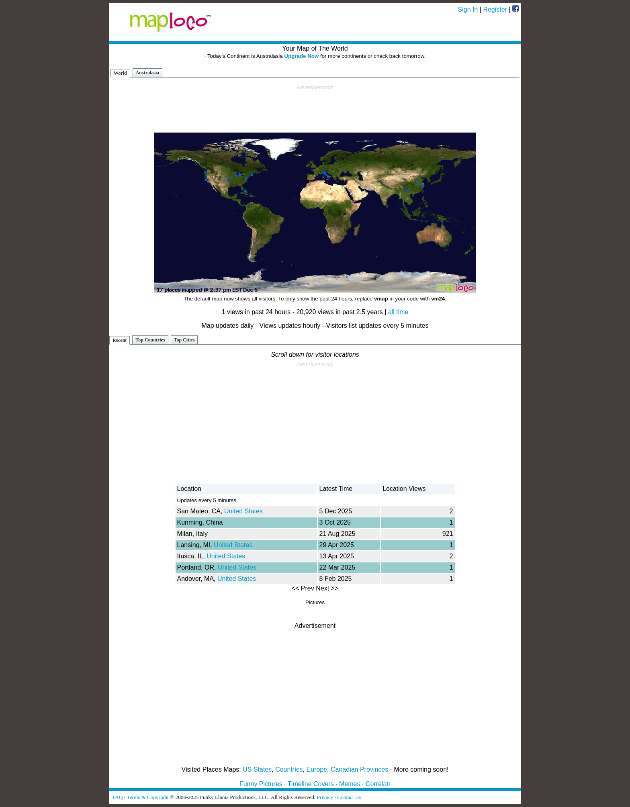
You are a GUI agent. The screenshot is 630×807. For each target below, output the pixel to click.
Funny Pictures (260, 783)
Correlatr (378, 783)
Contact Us (349, 797)
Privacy (325, 797)
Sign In (468, 9)
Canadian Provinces (359, 769)
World (120, 73)
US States (257, 769)
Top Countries (150, 340)
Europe (317, 769)
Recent (119, 340)
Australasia (148, 73)
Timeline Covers (311, 783)
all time (398, 311)
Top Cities (184, 340)
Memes (349, 783)
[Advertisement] (315, 109)
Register (495, 9)
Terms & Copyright (147, 797)
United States (243, 511)
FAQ (117, 797)
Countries (289, 769)
